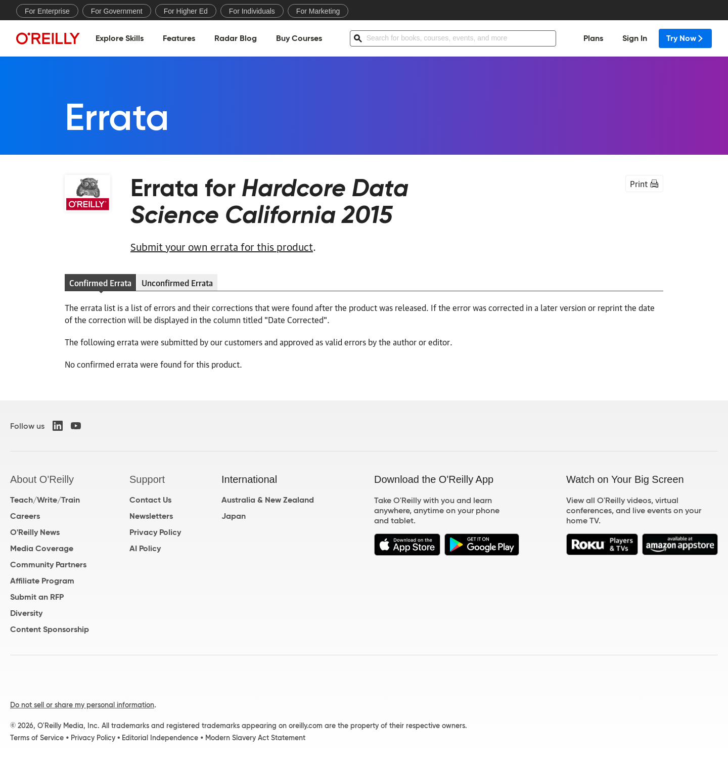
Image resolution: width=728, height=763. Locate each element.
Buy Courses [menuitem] (299, 38)
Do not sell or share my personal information (82, 704)
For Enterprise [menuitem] (47, 11)
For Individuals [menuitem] (252, 11)
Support (147, 479)
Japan (233, 516)
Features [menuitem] (179, 38)
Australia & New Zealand (267, 500)
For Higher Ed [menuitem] (186, 11)
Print (644, 183)
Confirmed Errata (100, 282)
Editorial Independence (160, 737)
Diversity (26, 613)
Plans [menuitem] (593, 38)
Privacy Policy (155, 532)
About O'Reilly (42, 479)
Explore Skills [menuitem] (120, 38)
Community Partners (48, 564)
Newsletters (151, 516)
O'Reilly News (35, 532)
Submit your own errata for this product (221, 246)
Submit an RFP (37, 597)
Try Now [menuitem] (685, 38)
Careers (25, 516)
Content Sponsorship (49, 629)
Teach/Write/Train (45, 500)
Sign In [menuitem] (634, 38)
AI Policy (145, 548)
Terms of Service (37, 737)
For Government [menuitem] (117, 11)
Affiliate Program (42, 580)
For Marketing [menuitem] (318, 11)
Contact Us (150, 500)
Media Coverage (41, 548)
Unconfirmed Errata (177, 282)
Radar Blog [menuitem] (235, 38)
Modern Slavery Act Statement (255, 737)
